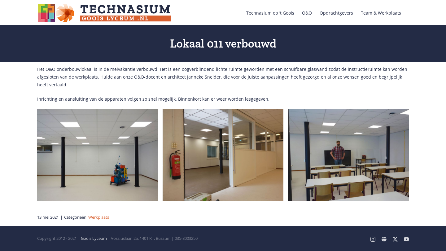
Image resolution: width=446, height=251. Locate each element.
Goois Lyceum (94, 238)
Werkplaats (98, 217)
